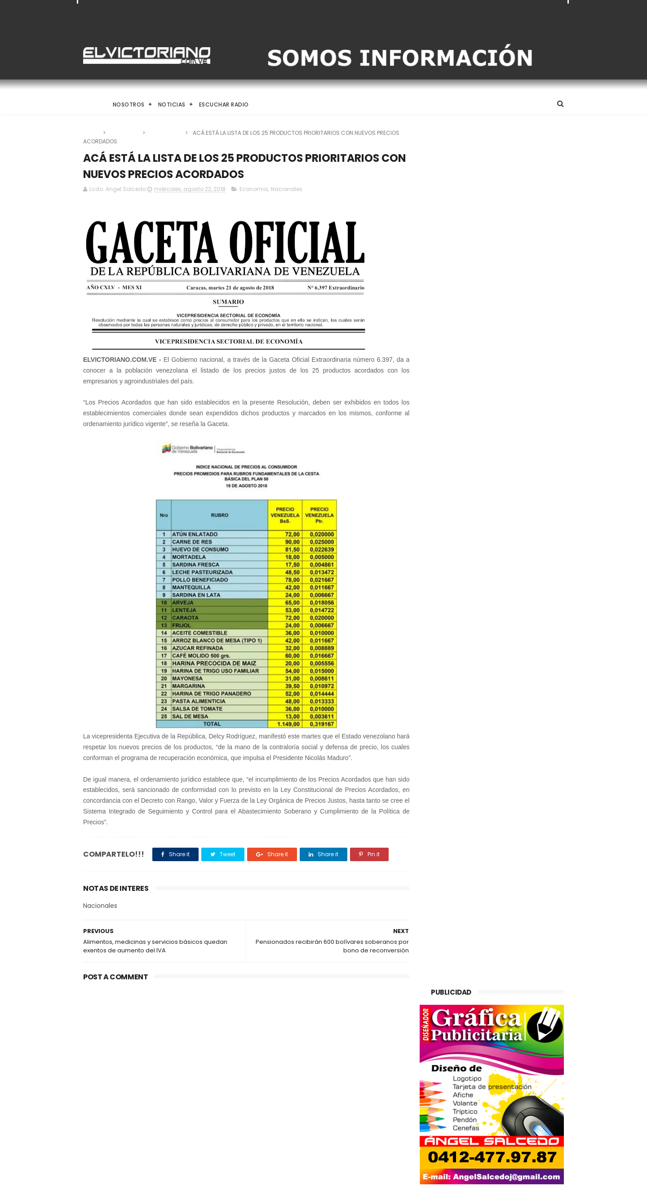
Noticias (172, 104)
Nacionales (166, 133)
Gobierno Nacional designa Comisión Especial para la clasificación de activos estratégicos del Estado (339, 1127)
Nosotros (129, 104)
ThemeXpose (133, 1175)
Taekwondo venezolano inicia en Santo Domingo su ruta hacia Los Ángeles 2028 (347, 1040)
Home (91, 104)
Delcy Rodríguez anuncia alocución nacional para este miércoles (342, 1081)
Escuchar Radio (224, 104)
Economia (125, 133)
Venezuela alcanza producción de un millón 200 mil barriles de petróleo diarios (154, 1045)
